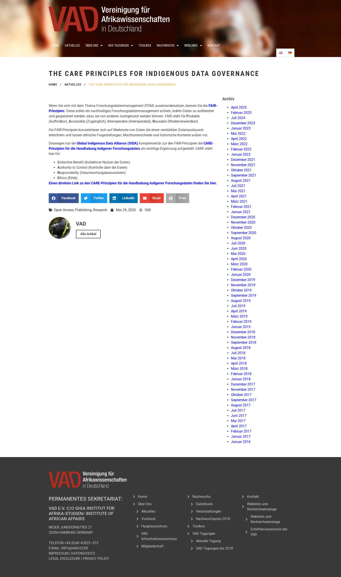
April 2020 (239, 259)
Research (100, 210)
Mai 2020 (238, 254)
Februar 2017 (241, 431)
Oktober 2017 (241, 395)
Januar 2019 (241, 327)
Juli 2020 (238, 243)
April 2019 (239, 311)
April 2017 (239, 426)
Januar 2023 (241, 128)
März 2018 (239, 369)
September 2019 (243, 295)
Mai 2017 (238, 421)
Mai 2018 (238, 358)
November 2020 (243, 222)
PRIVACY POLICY (96, 559)
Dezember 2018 (243, 332)
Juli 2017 (238, 410)
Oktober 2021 (241, 170)
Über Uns (93, 45)
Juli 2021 (238, 186)
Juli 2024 (238, 118)
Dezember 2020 (243, 217)
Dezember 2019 (243, 280)
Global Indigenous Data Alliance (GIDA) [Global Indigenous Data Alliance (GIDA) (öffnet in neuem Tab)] (107, 143)
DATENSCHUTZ (83, 553)
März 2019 (239, 316)
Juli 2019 (238, 306)
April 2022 (239, 139)
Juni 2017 (238, 416)
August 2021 (241, 180)
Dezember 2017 (243, 384)
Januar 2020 (241, 275)
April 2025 (239, 107)
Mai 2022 (238, 133)
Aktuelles (72, 45)
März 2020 (239, 264)
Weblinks (193, 45)
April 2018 (239, 363)
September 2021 (243, 175)
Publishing (83, 210)
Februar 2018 (241, 374)
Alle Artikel (88, 234)
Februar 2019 (241, 322)
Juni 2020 (238, 248)
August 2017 (241, 405)
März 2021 (239, 201)
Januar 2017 (241, 436)
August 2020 (241, 238)
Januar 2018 (241, 379)
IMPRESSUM (59, 553)
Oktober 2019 (241, 290)
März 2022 (239, 144)
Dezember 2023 (243, 123)
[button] (64, 198)
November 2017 (243, 389)
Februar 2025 (241, 113)
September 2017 (243, 400)
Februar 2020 (241, 269)
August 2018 (241, 348)
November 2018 (243, 337)
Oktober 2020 (241, 227)
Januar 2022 (241, 154)
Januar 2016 (241, 442)
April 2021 (239, 196)
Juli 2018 (238, 353)
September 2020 (243, 233)
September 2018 (243, 342)
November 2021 (243, 165)
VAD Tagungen (120, 45)
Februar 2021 (241, 207)
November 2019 (243, 285)
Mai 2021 (238, 191)
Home (55, 45)
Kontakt (213, 45)
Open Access (64, 210)
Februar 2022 (241, 149)
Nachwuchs (168, 45)
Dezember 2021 (243, 160)
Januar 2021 (241, 212)
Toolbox (145, 45)
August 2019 (241, 301)
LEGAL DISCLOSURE (64, 559)
